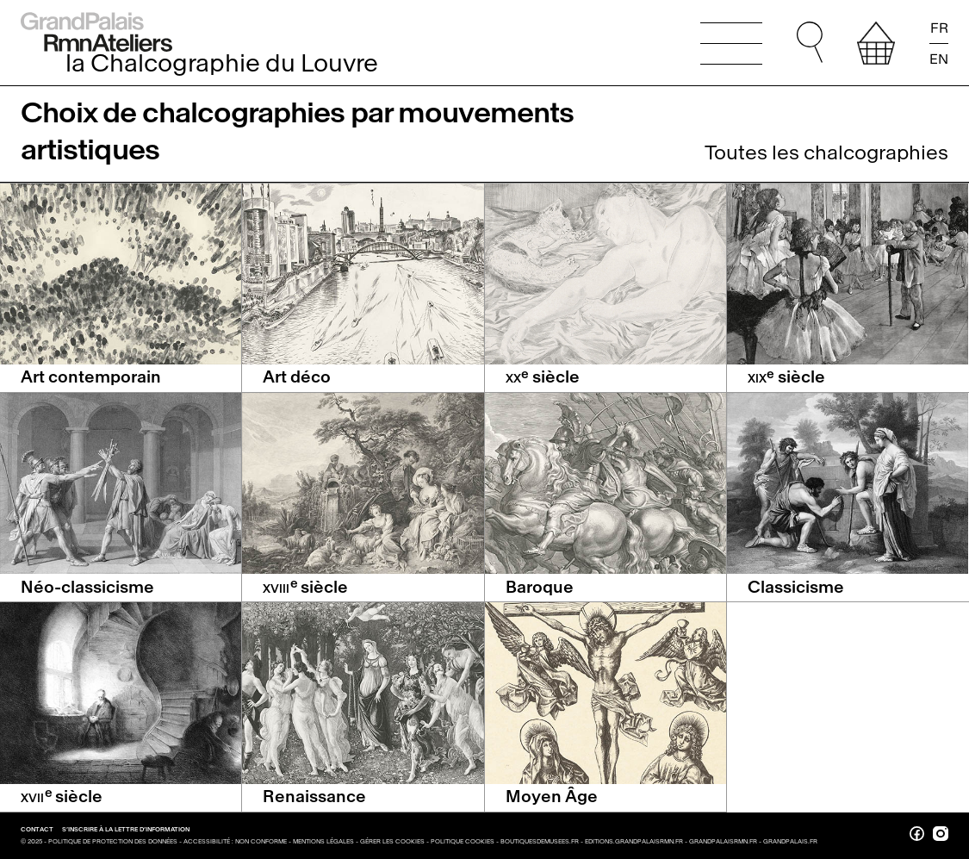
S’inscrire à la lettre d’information (125, 829)
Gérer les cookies (392, 841)
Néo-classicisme (87, 587)
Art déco (297, 377)
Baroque (540, 587)
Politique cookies (462, 841)
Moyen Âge (552, 796)
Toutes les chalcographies (826, 153)
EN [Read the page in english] (938, 58)
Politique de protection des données (112, 841)
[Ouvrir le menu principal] (731, 43)
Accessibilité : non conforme (235, 841)
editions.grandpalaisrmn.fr (634, 841)
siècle (543, 377)
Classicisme (796, 587)
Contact (38, 829)
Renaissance (314, 796)
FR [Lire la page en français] (939, 28)
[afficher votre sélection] (876, 43)
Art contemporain (91, 377)
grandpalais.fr (790, 841)
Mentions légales (323, 841)
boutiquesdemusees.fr (539, 841)
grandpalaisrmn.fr (723, 841)
